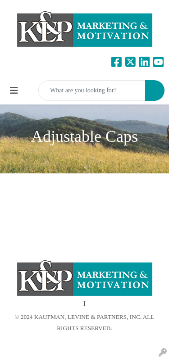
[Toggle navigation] (14, 90)
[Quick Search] (92, 90)
